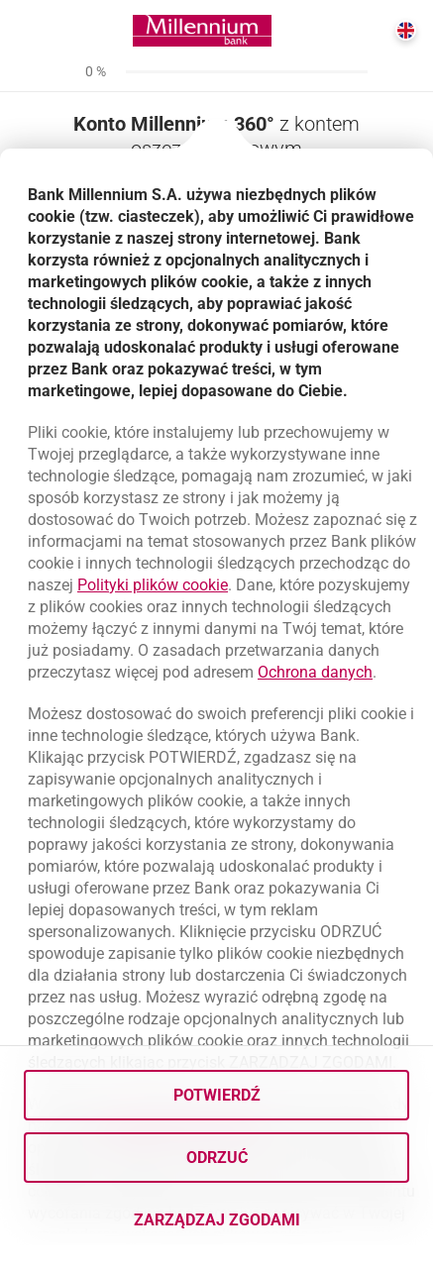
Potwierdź (217, 1095)
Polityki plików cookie (152, 585)
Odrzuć (217, 1157)
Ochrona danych (315, 672)
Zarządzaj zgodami (272, 1226)
